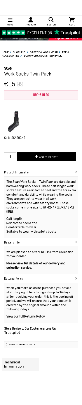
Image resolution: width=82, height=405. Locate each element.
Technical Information (14, 364)
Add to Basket (46, 157)
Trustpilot (12, 333)
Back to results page (22, 344)
